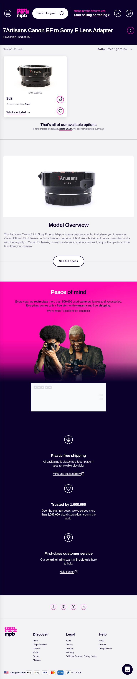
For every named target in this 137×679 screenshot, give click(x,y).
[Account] (117, 13)
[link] (23, 13)
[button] (60, 99)
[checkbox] (60, 111)
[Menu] (7, 13)
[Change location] (18, 672)
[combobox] (50, 13)
